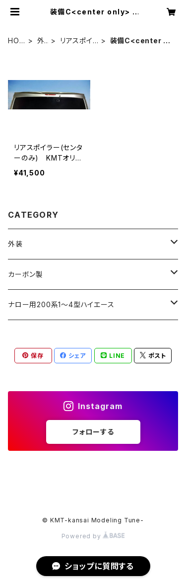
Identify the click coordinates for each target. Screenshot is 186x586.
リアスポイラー (76, 41)
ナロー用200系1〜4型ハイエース (61, 304)
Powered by (93, 536)
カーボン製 (25, 274)
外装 (41, 41)
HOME (16, 41)
